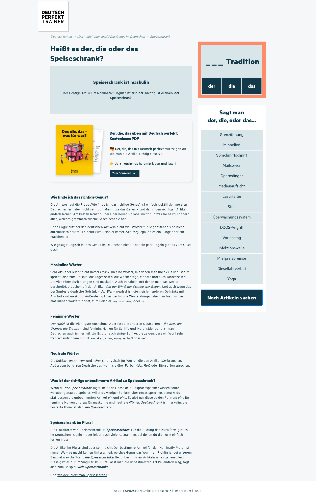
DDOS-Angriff (231, 227)
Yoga (231, 279)
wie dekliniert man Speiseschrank (82, 475)
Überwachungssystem (232, 217)
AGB (198, 491)
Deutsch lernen (61, 37)
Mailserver (232, 165)
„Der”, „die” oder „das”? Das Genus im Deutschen (111, 37)
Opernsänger (231, 176)
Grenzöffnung (231, 135)
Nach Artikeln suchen (231, 297)
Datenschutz (161, 491)
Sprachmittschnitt (231, 155)
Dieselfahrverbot (231, 269)
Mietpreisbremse (231, 258)
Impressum (183, 491)
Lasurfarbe (231, 196)
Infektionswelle (232, 248)
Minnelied (231, 145)
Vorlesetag (231, 238)
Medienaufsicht (231, 186)
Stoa (232, 207)
